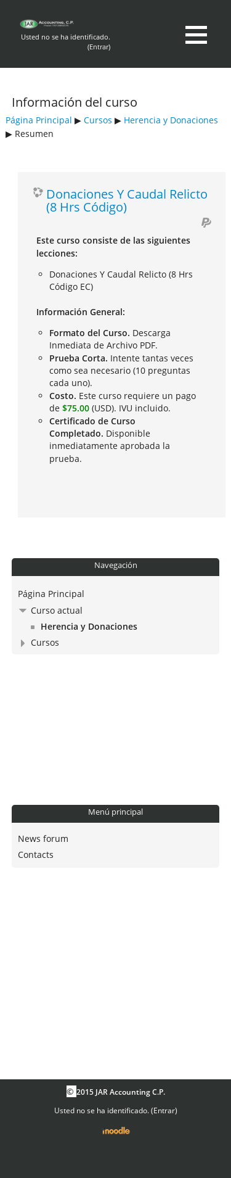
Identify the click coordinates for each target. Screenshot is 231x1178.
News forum (43, 838)
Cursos (98, 120)
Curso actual (57, 610)
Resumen (34, 133)
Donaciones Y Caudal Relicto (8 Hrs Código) (127, 200)
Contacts (36, 854)
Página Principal (39, 120)
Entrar (98, 46)
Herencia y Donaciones (171, 120)
